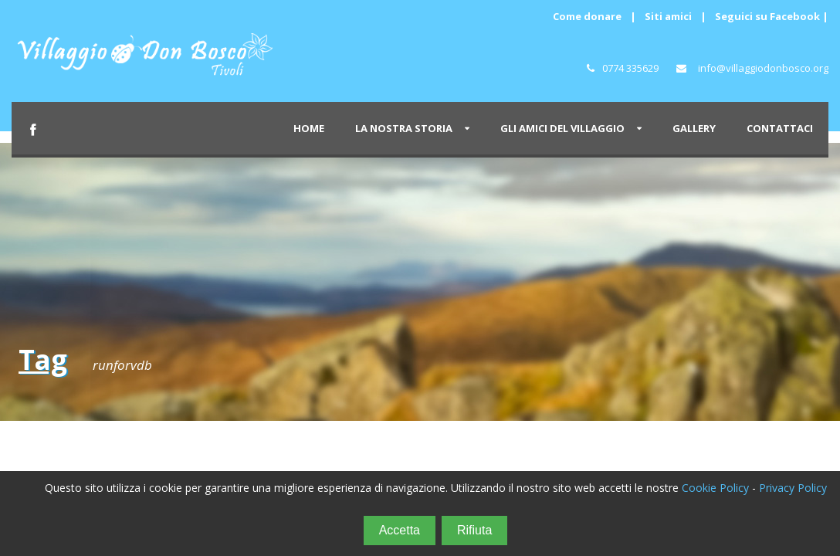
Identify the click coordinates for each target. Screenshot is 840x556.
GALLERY (694, 128)
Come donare (587, 16)
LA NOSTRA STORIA (403, 128)
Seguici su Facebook (767, 16)
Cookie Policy (715, 487)
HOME (308, 128)
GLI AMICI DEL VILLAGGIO (562, 128)
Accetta (399, 530)
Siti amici (668, 16)
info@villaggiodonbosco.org (763, 68)
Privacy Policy (793, 487)
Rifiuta (474, 530)
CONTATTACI (780, 128)
